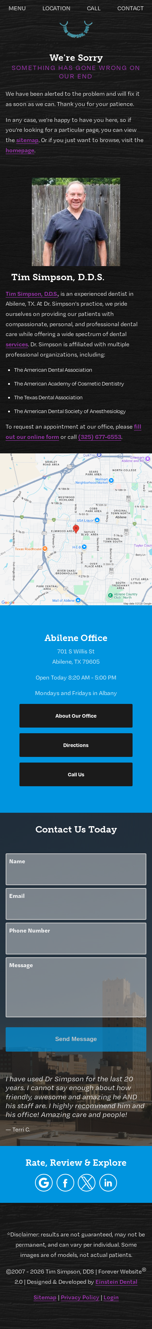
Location (56, 8)
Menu (17, 8)
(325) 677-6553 (99, 436)
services (17, 344)
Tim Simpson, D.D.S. (32, 293)
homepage (20, 150)
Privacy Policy (80, 1297)
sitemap (27, 139)
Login (111, 1297)
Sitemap (45, 1297)
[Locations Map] (76, 528)
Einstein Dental (116, 1281)
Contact (130, 8)
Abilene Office (76, 638)
